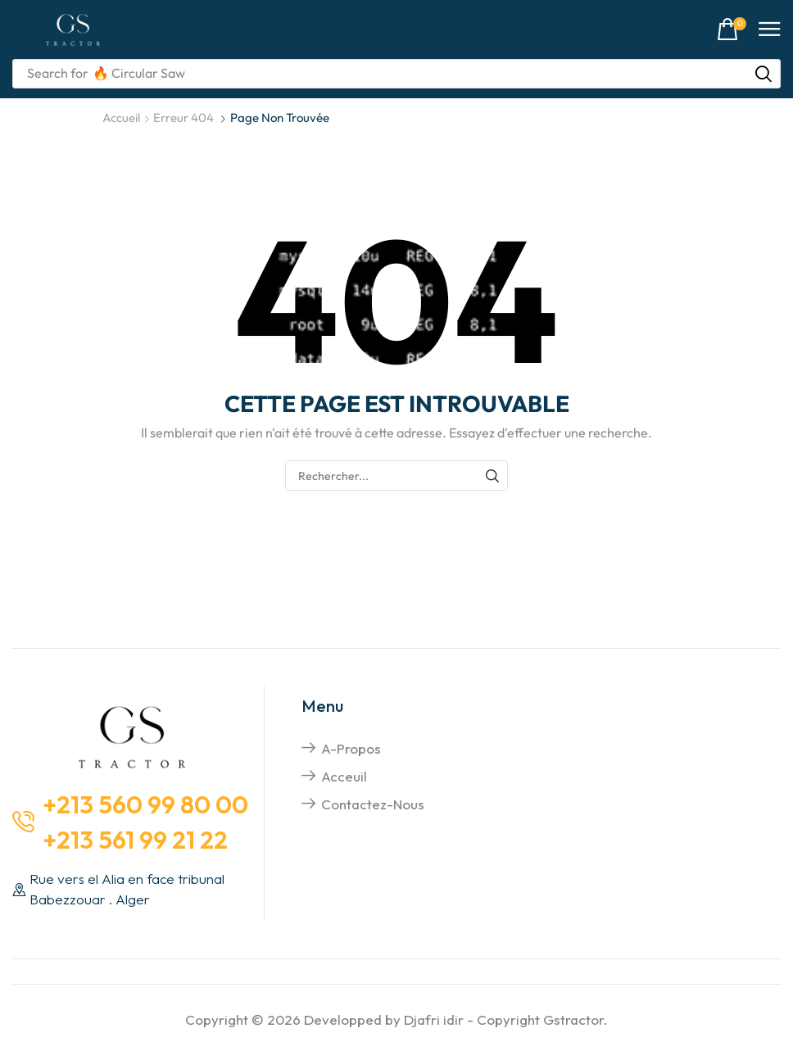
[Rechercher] (763, 74)
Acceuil (344, 776)
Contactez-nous (372, 804)
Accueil (121, 117)
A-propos (351, 748)
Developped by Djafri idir (384, 1019)
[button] (731, 30)
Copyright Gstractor (540, 1019)
